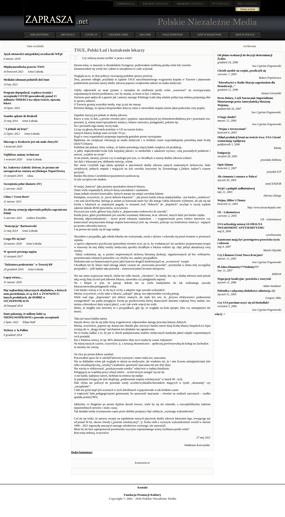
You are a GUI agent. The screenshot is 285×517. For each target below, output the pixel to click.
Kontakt (143, 487)
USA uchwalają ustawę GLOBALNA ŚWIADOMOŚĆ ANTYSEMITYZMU (240, 225)
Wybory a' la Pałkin (16, 330)
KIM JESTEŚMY (39, 34)
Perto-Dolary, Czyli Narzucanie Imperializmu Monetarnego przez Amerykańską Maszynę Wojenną (245, 101)
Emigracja (223, 152)
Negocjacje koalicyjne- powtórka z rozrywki (244, 279)
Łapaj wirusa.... (13, 277)
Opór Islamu (225, 164)
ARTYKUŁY (68, 34)
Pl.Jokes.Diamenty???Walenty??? (238, 267)
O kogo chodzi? (226, 117)
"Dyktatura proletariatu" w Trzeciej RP (28, 264)
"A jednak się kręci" (16, 129)
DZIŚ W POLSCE (245, 34)
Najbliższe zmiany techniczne (21, 154)
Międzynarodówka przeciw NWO (24, 67)
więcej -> (219, 314)
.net (126, 3)
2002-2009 (145, 34)
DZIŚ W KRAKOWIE (209, 34)
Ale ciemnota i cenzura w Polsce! (237, 176)
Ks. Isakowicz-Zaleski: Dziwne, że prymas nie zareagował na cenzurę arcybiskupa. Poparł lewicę (34, 169)
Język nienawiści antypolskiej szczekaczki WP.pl (33, 54)
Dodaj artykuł (248, 9)
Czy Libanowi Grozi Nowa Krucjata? (240, 255)
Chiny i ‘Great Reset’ (16, 196)
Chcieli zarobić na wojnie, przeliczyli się (241, 70)
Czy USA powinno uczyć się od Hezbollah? (243, 302)
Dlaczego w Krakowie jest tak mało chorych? (31, 141)
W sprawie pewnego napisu (20, 251)
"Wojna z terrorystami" (232, 129)
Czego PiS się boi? (15, 239)
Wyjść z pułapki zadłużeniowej (236, 188)
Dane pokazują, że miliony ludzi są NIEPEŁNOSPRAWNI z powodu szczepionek (31, 315)
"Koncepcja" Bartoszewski (20, 226)
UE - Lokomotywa (228, 212)
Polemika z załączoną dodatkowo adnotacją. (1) (246, 290)
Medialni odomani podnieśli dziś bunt (26, 79)
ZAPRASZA (155, 3)
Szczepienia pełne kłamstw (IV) (23, 184)
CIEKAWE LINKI (118, 34)
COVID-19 (91, 34)
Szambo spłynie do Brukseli (20, 116)
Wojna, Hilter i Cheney (231, 200)
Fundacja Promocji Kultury (142, 495)
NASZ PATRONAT (172, 34)
